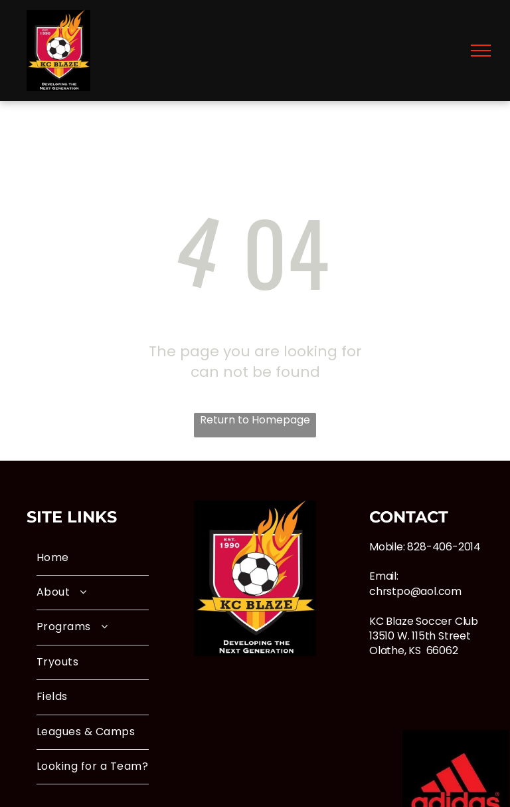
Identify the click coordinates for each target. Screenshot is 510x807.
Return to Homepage (255, 420)
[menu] (481, 50)
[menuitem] (93, 558)
